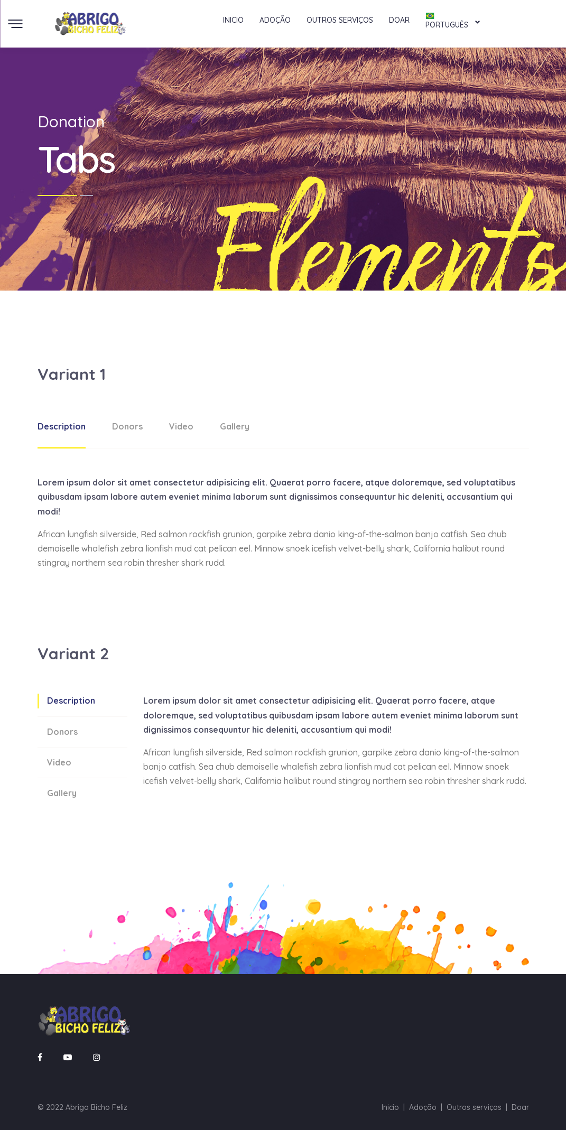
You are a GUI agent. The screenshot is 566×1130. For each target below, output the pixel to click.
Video (181, 426)
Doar (399, 20)
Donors (127, 426)
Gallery (234, 426)
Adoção (275, 20)
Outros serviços (340, 20)
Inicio (233, 20)
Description (62, 426)
